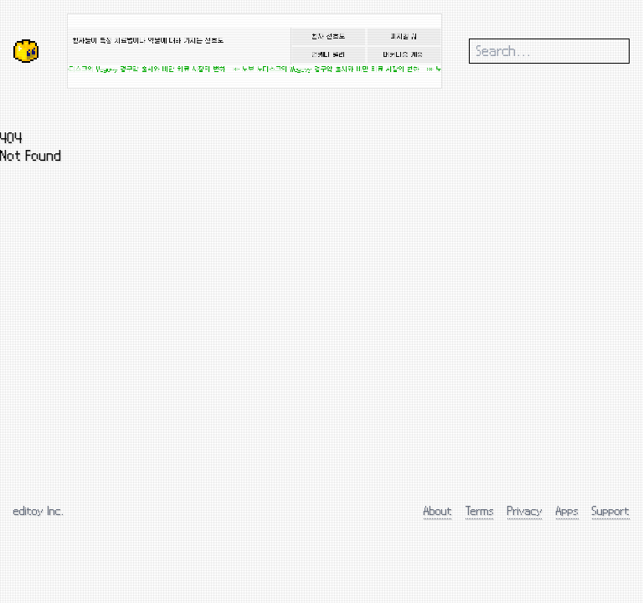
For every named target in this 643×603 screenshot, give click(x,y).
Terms (480, 510)
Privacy (525, 510)
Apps (567, 510)
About (438, 510)
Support (611, 510)
